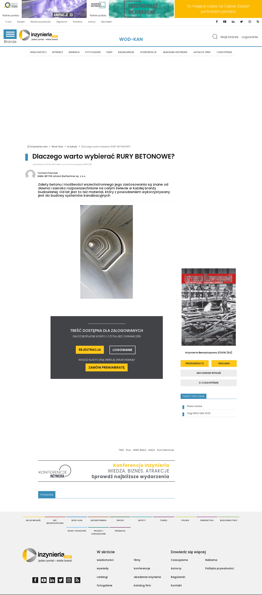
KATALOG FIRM (202, 52)
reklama (224, 363)
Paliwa (185, 520)
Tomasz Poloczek (47, 173)
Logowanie (250, 37)
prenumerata (194, 363)
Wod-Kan (131, 39)
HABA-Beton (140, 450)
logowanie (122, 350)
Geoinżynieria (98, 520)
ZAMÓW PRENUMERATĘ (107, 367)
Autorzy (91, 21)
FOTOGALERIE (93, 52)
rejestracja (90, 349)
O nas (9, 21)
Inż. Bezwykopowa (55, 522)
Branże (10, 36)
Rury (128, 450)
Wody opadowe (77, 530)
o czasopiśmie (209, 382)
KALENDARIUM (126, 52)
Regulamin (62, 21)
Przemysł (120, 530)
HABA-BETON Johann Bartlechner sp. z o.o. (61, 176)
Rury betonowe (165, 450)
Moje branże (229, 37)
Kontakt (21, 21)
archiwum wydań (208, 373)
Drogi (120, 520)
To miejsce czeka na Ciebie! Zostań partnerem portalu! (218, 9)
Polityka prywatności (40, 21)
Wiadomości (38, 52)
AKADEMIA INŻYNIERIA (175, 52)
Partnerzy (77, 21)
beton (151, 450)
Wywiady (57, 52)
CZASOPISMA (224, 52)
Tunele (163, 520)
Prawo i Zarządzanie (98, 532)
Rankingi (74, 52)
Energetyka (207, 520)
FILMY (109, 52)
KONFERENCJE (148, 52)
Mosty (142, 520)
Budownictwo (228, 520)
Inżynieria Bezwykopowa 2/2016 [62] (208, 352)
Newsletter (106, 21)
